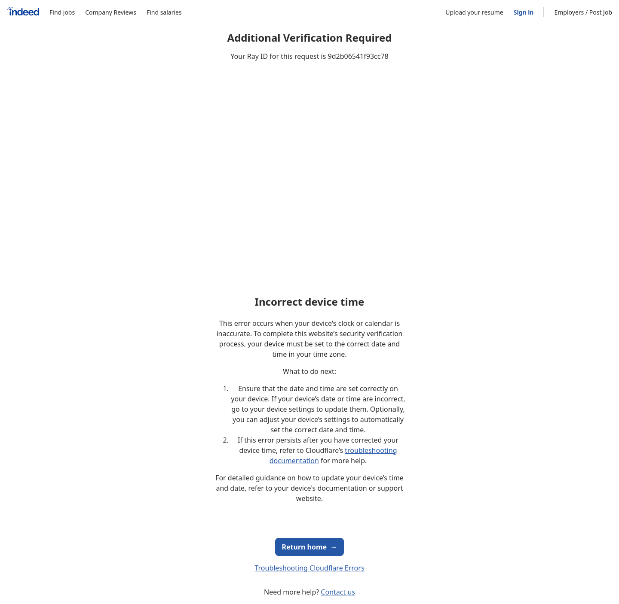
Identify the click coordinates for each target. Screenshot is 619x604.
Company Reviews (110, 12)
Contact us (338, 592)
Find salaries (164, 12)
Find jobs (62, 12)
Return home (309, 547)
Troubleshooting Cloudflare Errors (309, 568)
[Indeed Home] (23, 12)
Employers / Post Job (583, 12)
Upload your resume (474, 12)
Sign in (524, 12)
